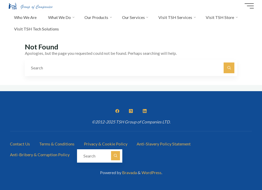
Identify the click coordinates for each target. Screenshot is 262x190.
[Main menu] (249, 5)
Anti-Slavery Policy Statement (164, 143)
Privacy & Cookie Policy (105, 143)
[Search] (229, 67)
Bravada (129, 172)
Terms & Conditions (56, 143)
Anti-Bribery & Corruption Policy (40, 154)
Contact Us (20, 143)
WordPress (151, 172)
